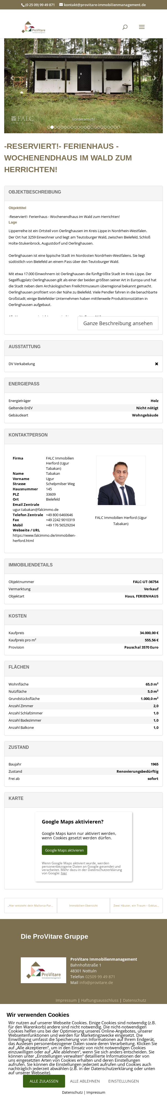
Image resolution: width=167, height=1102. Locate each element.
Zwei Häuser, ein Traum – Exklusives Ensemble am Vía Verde (136, 905)
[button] (12, 77)
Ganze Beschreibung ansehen (118, 323)
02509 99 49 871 (100, 976)
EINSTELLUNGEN (123, 1081)
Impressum (66, 1000)
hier (64, 873)
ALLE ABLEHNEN (85, 1081)
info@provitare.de (96, 982)
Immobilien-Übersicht (83, 905)
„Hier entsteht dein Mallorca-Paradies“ (30, 905)
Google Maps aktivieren (64, 850)
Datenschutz (134, 1000)
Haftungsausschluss (100, 1000)
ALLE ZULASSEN (44, 1081)
